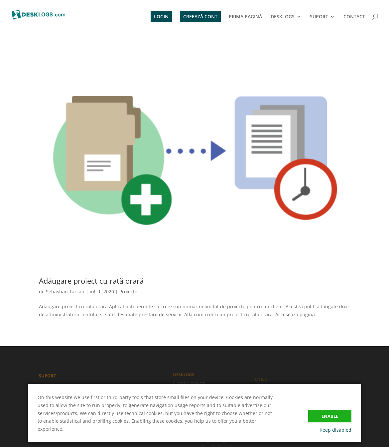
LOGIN (161, 16)
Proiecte (128, 291)
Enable (330, 416)
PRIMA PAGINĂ (245, 17)
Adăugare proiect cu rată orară (91, 281)
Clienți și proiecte (189, 383)
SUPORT (319, 17)
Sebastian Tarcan (65, 291)
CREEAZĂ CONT (200, 16)
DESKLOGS (283, 17)
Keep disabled (335, 430)
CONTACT (354, 17)
